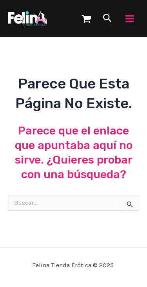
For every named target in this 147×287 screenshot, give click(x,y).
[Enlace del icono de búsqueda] (108, 18)
